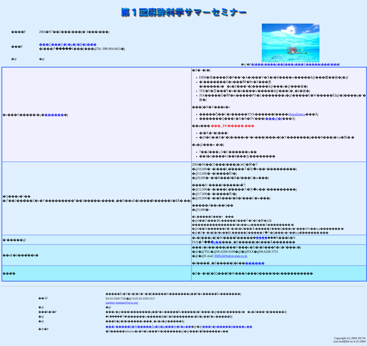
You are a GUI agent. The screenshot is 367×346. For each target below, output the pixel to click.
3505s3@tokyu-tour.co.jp (230, 256)
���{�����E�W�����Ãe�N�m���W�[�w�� (148, 326)
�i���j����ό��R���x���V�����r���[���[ (295, 64)
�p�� (216, 242)
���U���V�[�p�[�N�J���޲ (68, 44)
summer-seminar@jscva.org (122, 302)
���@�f (273, 118)
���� (261, 238)
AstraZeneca (297, 114)
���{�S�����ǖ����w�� (227, 326)
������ (54, 115)
